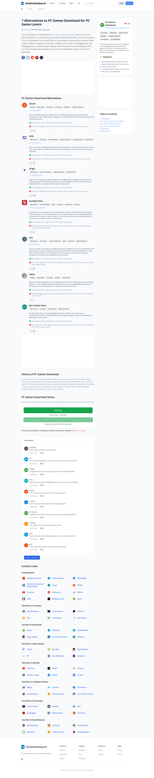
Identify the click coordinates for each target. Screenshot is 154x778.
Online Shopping (53, 139)
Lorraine (32, 501)
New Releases (115, 39)
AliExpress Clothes (34, 578)
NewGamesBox (83, 732)
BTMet (79, 585)
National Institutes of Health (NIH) (35, 585)
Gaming (32, 107)
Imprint (101, 754)
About (100, 750)
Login (121, 3)
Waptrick (80, 637)
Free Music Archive (59, 637)
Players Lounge (33, 675)
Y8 (28, 656)
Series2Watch (82, 725)
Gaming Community (45, 172)
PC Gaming (49, 107)
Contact (82, 750)
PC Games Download (60, 34)
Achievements (66, 278)
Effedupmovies (58, 599)
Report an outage (78, 430)
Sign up (129, 3)
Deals (53, 204)
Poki (79, 706)
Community (58, 107)
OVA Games (82, 618)
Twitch (29, 649)
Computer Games (114, 36)
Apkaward (31, 732)
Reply (42, 453)
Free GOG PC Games (85, 694)
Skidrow (80, 611)
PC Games (41, 9)
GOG (31, 136)
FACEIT (55, 668)
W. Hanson (33, 512)
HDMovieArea (32, 725)
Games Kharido (58, 694)
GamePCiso (81, 687)
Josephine (32, 447)
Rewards (57, 278)
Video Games (40, 107)
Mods (64, 241)
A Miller (32, 469)
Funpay (80, 675)
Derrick (31, 490)
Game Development (55, 241)
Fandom (80, 668)
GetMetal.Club (58, 732)
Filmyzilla (56, 630)
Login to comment (32, 558)
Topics (71, 3)
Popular (52, 3)
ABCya (29, 687)
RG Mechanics (32, 694)
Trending (62, 3)
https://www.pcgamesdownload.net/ (117, 28)
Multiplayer (67, 107)
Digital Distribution (78, 107)
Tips (80, 754)
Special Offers (89, 139)
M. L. (31, 458)
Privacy (120, 750)
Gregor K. (27, 30)
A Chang (32, 523)
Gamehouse (57, 618)
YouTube (30, 592)
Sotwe (54, 585)
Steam (32, 103)
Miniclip (55, 706)
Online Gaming (70, 172)
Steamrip (81, 656)
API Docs (82, 758)
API (79, 3)
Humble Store (36, 201)
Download (113, 33)
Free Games (105, 39)
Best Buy (55, 649)
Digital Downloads (64, 309)
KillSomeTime (57, 713)
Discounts (77, 204)
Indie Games (68, 204)
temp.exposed (58, 578)
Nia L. (31, 480)
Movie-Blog (81, 578)
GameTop (81, 713)
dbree (79, 599)
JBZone (80, 592)
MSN (29, 599)
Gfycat (54, 675)
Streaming (71, 241)
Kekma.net (56, 592)
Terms (119, 754)
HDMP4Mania (82, 630)
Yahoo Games (57, 611)
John (30, 544)
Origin (32, 168)
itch (31, 237)
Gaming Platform (78, 139)
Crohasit (55, 687)
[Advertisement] (58, 77)
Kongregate (31, 713)
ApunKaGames (33, 611)
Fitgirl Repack (32, 637)
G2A (28, 618)
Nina (31, 533)
